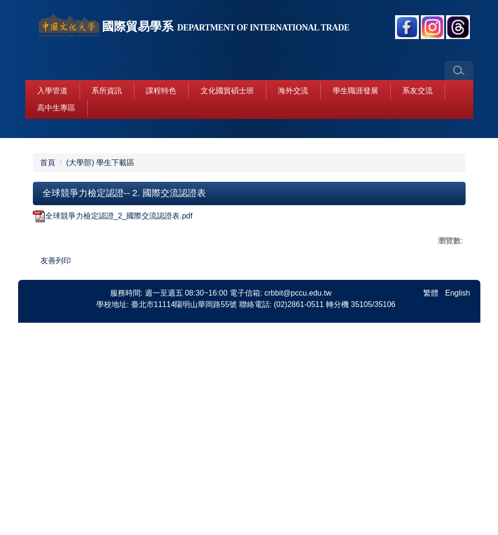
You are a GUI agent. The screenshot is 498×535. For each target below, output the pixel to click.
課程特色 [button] (161, 91)
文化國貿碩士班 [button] (227, 91)
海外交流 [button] (293, 91)
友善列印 (56, 421)
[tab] (215, 289)
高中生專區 (56, 108)
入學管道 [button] (52, 91)
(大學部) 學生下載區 (100, 323)
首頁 (47, 323)
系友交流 (417, 91)
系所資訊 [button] (106, 91)
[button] (459, 70)
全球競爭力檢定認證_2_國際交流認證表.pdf (113, 376)
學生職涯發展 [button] (355, 91)
